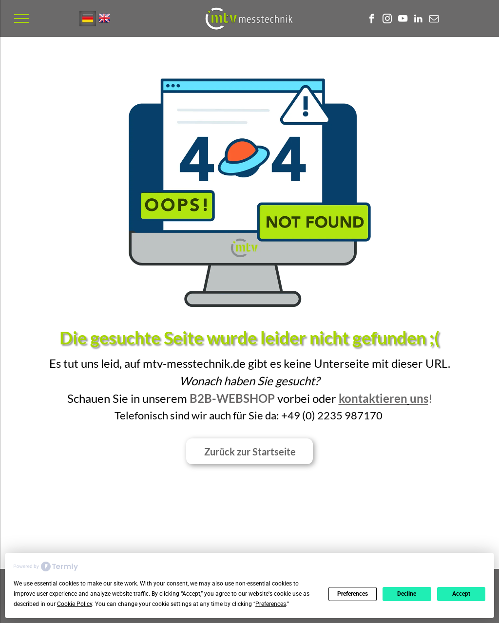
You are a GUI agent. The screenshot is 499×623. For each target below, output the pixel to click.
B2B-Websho (229, 398)
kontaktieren (373, 398)
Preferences (352, 593)
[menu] (21, 18)
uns (419, 398)
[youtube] (403, 20)
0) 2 (315, 415)
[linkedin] (418, 20)
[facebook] (372, 20)
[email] (434, 20)
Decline (406, 593)
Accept (461, 593)
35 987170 (356, 415)
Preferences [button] (270, 604)
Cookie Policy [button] (74, 604)
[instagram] (387, 20)
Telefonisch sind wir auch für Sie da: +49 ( (210, 415)
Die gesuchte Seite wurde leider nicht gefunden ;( (249, 337)
